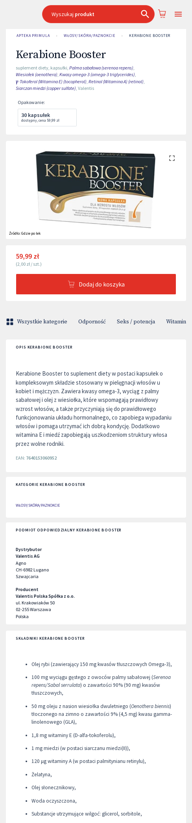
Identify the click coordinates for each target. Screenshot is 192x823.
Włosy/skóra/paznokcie (89, 35)
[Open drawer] (178, 14)
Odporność (92, 322)
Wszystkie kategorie (37, 322)
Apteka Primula (33, 35)
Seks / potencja (136, 322)
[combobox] (98, 14)
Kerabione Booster (150, 35)
